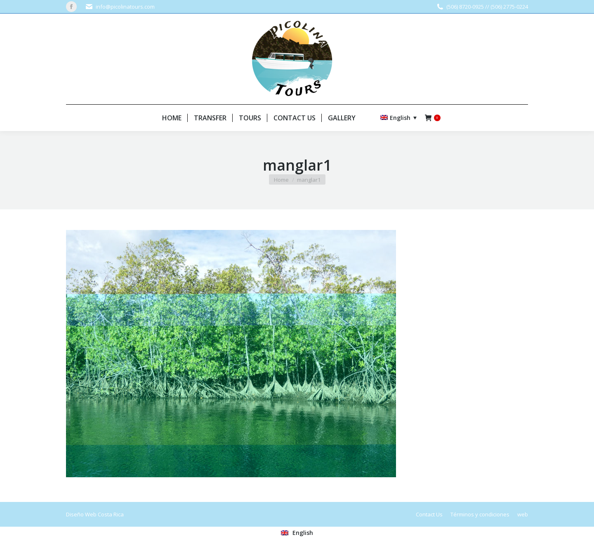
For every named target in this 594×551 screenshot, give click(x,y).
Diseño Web (81, 514)
